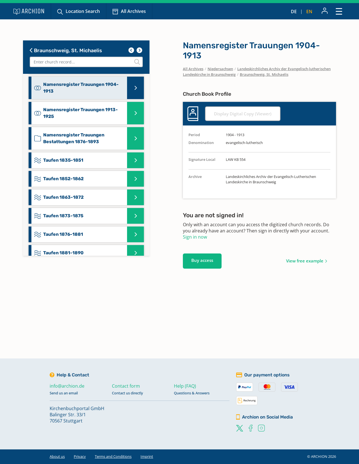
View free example (304, 261)
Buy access (202, 260)
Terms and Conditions (113, 456)
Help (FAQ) (185, 386)
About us (57, 456)
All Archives (133, 11)
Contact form (126, 386)
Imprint (147, 456)
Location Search (83, 11)
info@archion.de (67, 386)
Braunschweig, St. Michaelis (66, 50)
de (294, 11)
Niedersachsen (220, 68)
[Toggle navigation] (339, 11)
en (309, 11)
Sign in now (195, 237)
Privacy (80, 456)
